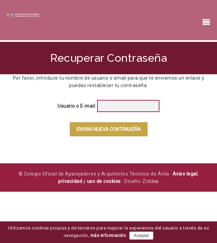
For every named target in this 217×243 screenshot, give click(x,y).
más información (108, 235)
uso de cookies (104, 181)
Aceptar (141, 235)
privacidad (70, 181)
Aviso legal (185, 174)
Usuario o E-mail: (77, 106)
